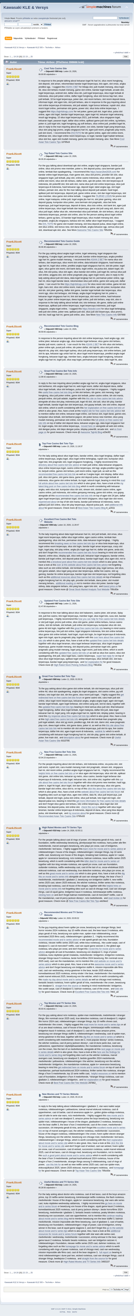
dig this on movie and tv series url (99, 1037)
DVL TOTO (48, 224)
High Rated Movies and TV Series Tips (62, 827)
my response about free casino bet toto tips (69, 716)
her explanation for (94, 662)
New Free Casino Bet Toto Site (60, 752)
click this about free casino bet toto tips (106, 788)
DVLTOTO (76, 133)
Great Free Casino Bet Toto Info (60, 371)
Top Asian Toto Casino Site (88, 1171)
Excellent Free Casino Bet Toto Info (92, 992)
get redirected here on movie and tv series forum (81, 1067)
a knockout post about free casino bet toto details (74, 562)
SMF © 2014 (66, 1309)
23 (27, 57)
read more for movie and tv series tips (102, 1024)
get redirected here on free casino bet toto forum (81, 696)
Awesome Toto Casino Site (90, 230)
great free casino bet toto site (89, 628)
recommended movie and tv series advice (59, 940)
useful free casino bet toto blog (57, 392)
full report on (105, 1252)
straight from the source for (95, 1258)
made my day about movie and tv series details (65, 979)
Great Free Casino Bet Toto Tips (58, 676)
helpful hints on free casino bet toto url (57, 773)
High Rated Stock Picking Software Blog (73, 665)
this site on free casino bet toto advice (104, 398)
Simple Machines (79, 1309)
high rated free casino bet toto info (61, 719)
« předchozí (118, 52)
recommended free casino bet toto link (57, 474)
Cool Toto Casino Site (55, 68)
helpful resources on (101, 1073)
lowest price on (110, 586)
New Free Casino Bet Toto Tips (84, 901)
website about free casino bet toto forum (100, 792)
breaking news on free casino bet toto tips (75, 543)
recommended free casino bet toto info (74, 495)
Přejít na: (105, 1290)
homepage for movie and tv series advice (85, 1246)
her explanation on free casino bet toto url (104, 408)
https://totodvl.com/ (91, 309)
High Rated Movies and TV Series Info (82, 1261)
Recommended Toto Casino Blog (61, 326)
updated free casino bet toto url (74, 653)
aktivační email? (11, 21)
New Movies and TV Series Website (60, 1094)
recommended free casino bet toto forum (78, 552)
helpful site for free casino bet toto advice (101, 411)
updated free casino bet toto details (107, 640)
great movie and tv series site (64, 873)
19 (15, 57)
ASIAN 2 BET (72, 87)
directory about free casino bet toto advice (59, 465)
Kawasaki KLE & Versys (26, 7)
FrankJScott (14, 68)
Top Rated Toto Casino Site (58, 153)
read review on (115, 898)
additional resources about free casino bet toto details (76, 577)
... (12, 57)
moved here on (88, 426)
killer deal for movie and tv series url (102, 861)
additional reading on (66, 583)
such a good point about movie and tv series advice (67, 1155)
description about (72, 737)
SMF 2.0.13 (55, 1309)
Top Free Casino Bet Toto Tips (57, 443)
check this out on (89, 807)
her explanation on (93, 1080)
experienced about (48, 502)
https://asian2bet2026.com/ (103, 172)
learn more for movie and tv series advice (103, 849)
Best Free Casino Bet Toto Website (71, 1083)
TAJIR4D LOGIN (104, 196)
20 (17, 57)
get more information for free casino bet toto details (101, 801)
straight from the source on (68, 986)
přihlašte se (28, 18)
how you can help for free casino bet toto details (101, 619)
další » (127, 52)
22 (24, 57)
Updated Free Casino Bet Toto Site (62, 601)
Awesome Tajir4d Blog (91, 432)
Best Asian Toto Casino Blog (92, 508)
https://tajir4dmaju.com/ (62, 111)
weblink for (100, 731)
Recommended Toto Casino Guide (62, 241)
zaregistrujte (43, 18)
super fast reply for (105, 656)
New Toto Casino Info (106, 315)
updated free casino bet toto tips (58, 707)
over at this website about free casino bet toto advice (82, 565)
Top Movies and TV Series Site (60, 1003)
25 (32, 57)
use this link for (53, 1164)
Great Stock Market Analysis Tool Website (89, 589)
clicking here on (46, 895)
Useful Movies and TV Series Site (61, 1182)
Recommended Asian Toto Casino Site (57, 816)
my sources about (77, 813)
